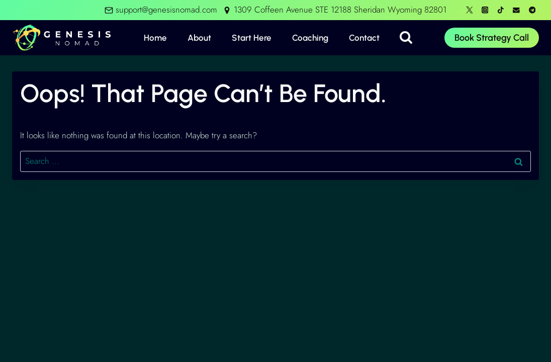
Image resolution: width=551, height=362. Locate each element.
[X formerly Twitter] (469, 10)
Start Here (251, 38)
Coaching (310, 38)
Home (155, 38)
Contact (364, 38)
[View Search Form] (406, 38)
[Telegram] (532, 10)
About (199, 38)
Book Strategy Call (491, 37)
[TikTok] (500, 10)
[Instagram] (485, 10)
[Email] (516, 10)
